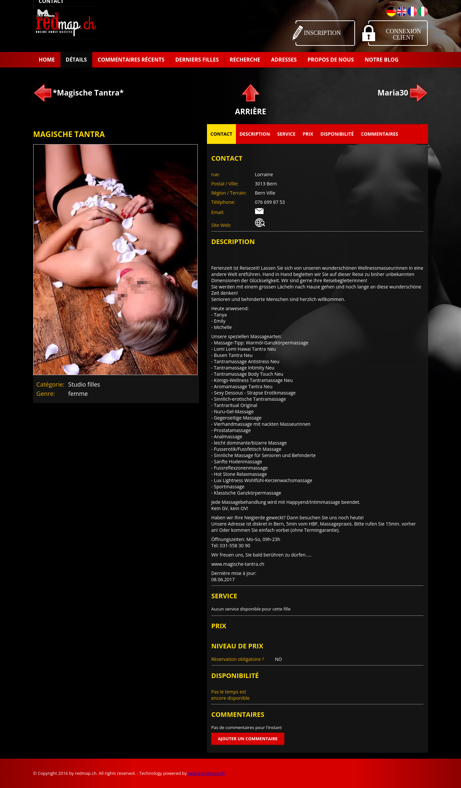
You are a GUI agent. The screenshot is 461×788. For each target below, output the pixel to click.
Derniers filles (197, 59)
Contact (221, 134)
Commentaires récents (131, 59)
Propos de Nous (331, 59)
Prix (308, 134)
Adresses (284, 59)
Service (286, 134)
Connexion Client (403, 34)
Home (47, 59)
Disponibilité (337, 134)
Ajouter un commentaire (248, 739)
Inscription (322, 33)
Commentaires (379, 134)
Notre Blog (381, 59)
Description (255, 134)
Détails (76, 59)
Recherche (245, 59)
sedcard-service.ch (206, 773)
